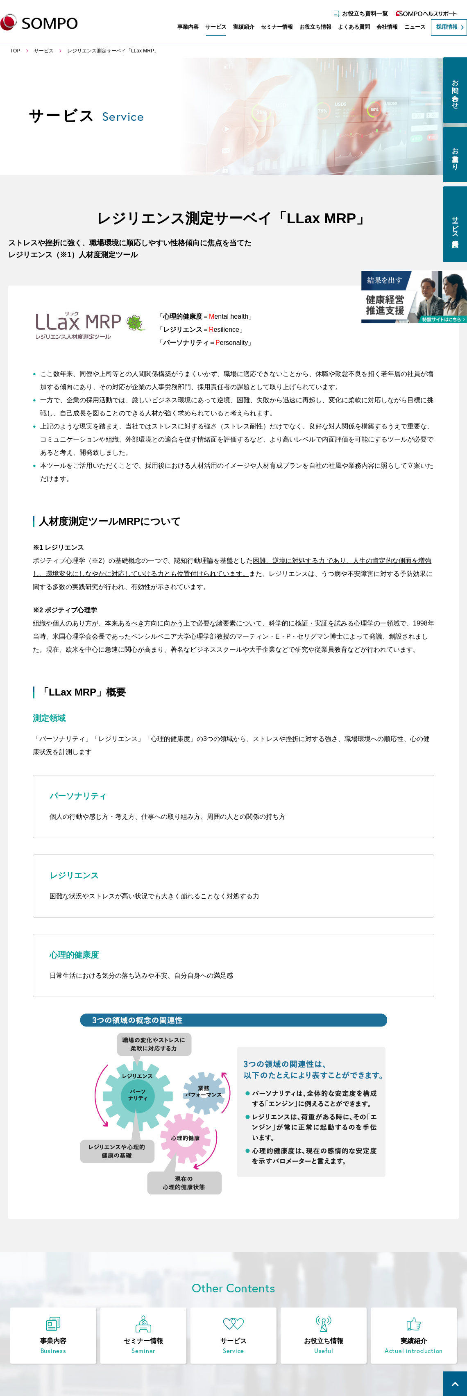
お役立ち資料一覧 (361, 11)
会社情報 (383, 28)
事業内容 (184, 28)
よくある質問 (350, 28)
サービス (211, 28)
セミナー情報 (273, 28)
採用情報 (442, 28)
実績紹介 (239, 28)
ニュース (411, 28)
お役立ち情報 (311, 28)
